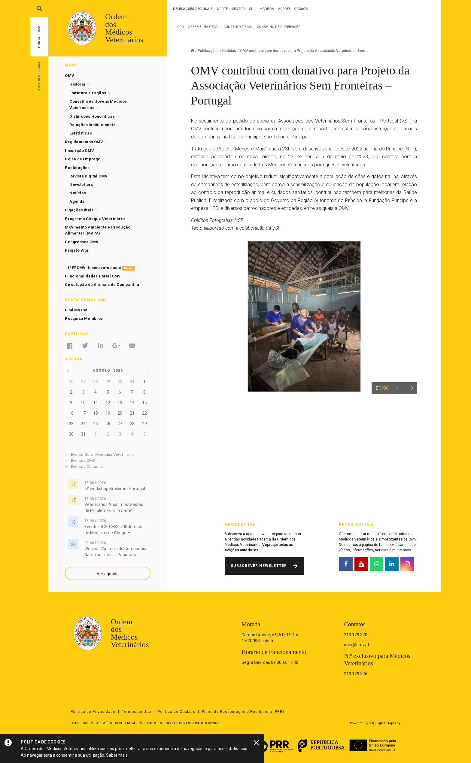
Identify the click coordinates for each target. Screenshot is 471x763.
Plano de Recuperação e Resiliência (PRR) (243, 712)
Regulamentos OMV (84, 142)
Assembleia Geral (203, 27)
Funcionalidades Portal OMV (93, 276)
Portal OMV (39, 37)
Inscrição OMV (79, 150)
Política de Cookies (176, 712)
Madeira (267, 9)
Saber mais (117, 755)
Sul (252, 9)
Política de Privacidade (93, 712)
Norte (222, 9)
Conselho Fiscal (238, 27)
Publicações (208, 51)
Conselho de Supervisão (279, 27)
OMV (69, 75)
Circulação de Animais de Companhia (102, 284)
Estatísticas (80, 133)
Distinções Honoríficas (91, 116)
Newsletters (81, 184)
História (77, 84)
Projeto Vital (77, 250)
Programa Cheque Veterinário (94, 218)
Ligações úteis (79, 210)
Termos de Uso (136, 712)
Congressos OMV (82, 242)
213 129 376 (355, 673)
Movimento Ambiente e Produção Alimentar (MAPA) (97, 230)
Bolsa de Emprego (82, 159)
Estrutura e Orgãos (87, 93)
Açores (284, 9)
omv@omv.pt (356, 644)
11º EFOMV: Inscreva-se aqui (100, 268)
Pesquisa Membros (84, 318)
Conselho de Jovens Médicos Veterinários (98, 104)
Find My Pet (76, 310)
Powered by (375, 723)
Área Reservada (39, 75)
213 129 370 (355, 634)
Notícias (229, 51)
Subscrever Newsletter (259, 566)
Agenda (76, 201)
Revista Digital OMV (88, 176)
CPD (180, 27)
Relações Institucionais (92, 125)
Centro (238, 9)
